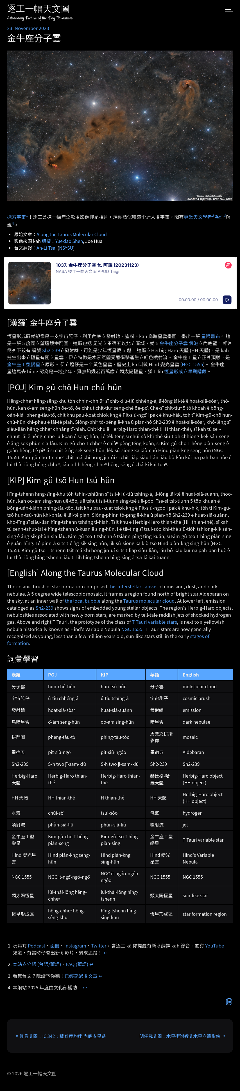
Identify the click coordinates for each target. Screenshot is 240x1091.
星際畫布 (210, 336)
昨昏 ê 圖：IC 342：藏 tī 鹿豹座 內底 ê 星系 (63, 1036)
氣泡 (193, 343)
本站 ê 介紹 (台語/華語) (37, 964)
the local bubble (82, 600)
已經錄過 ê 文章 (81, 975)
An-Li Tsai (46, 247)
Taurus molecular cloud (149, 600)
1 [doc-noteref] (27, 215)
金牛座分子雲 (174, 343)
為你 (219, 216)
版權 (46, 241)
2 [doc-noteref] (213, 215)
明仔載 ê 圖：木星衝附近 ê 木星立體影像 (179, 1036)
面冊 (55, 945)
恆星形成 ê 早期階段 (185, 371)
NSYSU (66, 247)
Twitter (99, 945)
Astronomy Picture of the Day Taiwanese (40, 18)
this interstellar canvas (132, 586)
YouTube (214, 945)
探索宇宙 (16, 216)
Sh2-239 (51, 350)
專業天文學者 (198, 216)
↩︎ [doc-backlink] (105, 952)
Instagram (75, 945)
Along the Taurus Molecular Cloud (72, 234)
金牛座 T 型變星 (23, 364)
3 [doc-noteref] (225, 215)
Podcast (36, 945)
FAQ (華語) (77, 964)
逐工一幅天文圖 (38, 10)
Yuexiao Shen (69, 241)
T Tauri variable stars (154, 621)
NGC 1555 (192, 364)
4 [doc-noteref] (13, 223)
